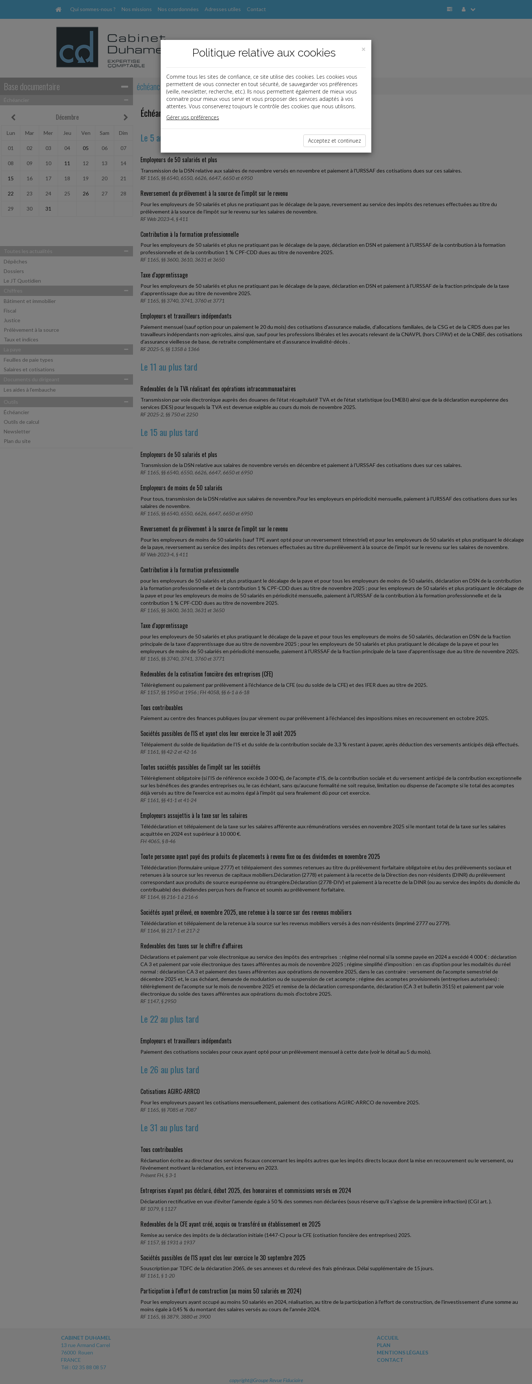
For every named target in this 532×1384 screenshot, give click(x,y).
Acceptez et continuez (334, 140)
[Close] (363, 49)
